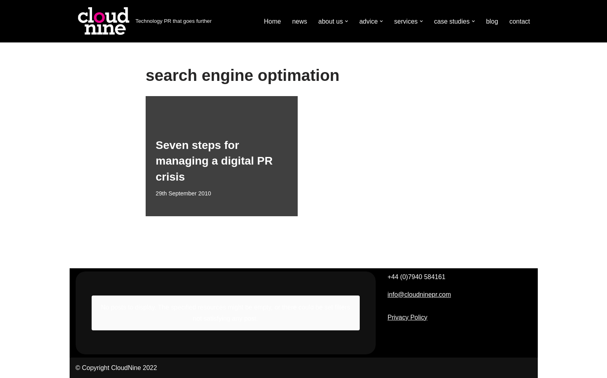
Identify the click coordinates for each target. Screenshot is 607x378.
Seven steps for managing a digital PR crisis (214, 161)
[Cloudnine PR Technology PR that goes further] (144, 21)
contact (519, 21)
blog (492, 21)
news (299, 21)
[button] (346, 21)
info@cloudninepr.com (419, 294)
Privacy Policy (408, 317)
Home (272, 21)
